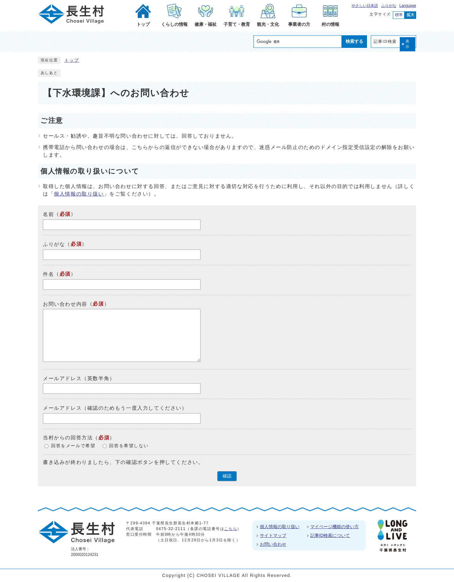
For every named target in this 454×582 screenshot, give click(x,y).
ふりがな (388, 5)
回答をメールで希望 (73, 445)
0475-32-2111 (171, 529)
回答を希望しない (128, 445)
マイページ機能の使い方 (334, 526)
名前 (48, 214)
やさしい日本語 (365, 5)
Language (407, 5)
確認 (227, 476)
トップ (71, 60)
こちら (230, 529)
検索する (354, 41)
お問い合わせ (273, 544)
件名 (48, 274)
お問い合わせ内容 (65, 303)
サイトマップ (273, 535)
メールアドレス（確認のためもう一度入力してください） (115, 408)
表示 (407, 43)
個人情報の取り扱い (79, 194)
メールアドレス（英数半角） (79, 378)
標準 (399, 15)
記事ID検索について (330, 535)
